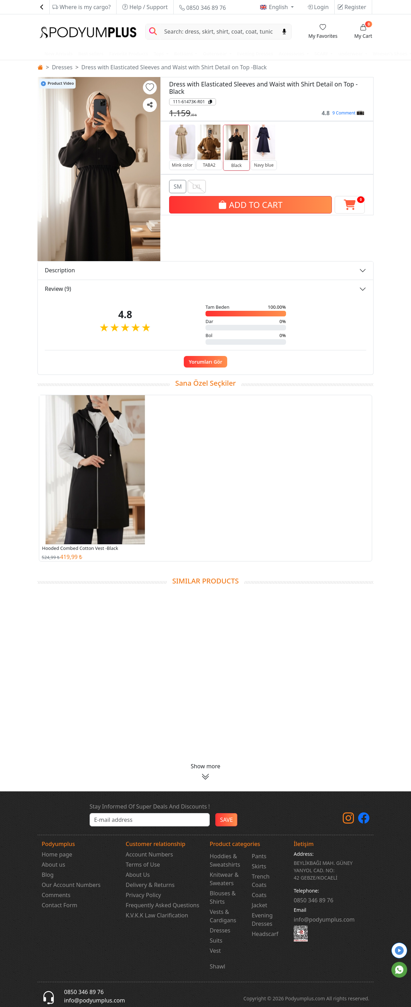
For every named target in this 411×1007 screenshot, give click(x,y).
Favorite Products (128, 53)
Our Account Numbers (71, 885)
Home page (57, 854)
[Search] (219, 31)
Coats (259, 895)
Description (60, 270)
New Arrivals (58, 53)
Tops (159, 53)
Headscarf (265, 934)
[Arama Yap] (153, 31)
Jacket (259, 905)
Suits (216, 940)
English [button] (279, 7)
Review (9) (58, 289)
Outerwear (215, 53)
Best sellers (90, 53)
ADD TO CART (250, 203)
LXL (196, 185)
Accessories (292, 53)
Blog (48, 875)
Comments (56, 895)
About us (53, 864)
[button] (150, 88)
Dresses (62, 67)
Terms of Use (143, 864)
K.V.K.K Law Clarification (157, 915)
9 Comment (348, 113)
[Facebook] (363, 820)
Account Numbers (149, 854)
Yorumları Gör (205, 361)
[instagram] (348, 820)
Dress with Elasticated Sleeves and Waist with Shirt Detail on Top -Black (174, 67)
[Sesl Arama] (284, 31)
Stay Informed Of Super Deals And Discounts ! (150, 806)
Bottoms (184, 53)
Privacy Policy (143, 895)
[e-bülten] (150, 819)
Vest (215, 950)
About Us (138, 875)
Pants (259, 856)
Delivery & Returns (150, 885)
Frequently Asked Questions (162, 905)
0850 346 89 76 (202, 8)
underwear (351, 53)
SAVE (226, 820)
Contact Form (59, 905)
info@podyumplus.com (324, 919)
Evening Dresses (255, 53)
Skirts (259, 866)
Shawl (217, 966)
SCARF (321, 53)
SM (178, 185)
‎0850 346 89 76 (313, 900)
